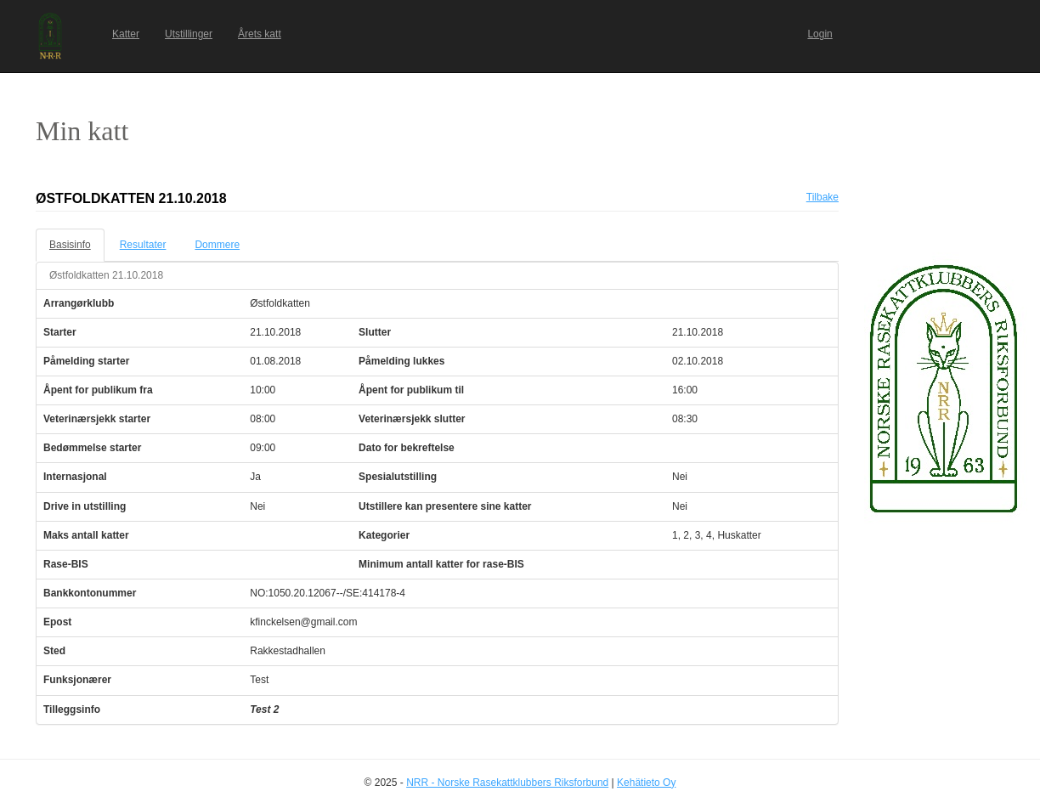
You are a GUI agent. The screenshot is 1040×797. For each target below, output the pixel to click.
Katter (125, 34)
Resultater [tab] (143, 245)
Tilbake (822, 197)
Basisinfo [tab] (70, 245)
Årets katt (259, 34)
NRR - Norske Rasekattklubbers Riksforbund (507, 783)
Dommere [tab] (217, 245)
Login (819, 34)
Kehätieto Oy (646, 783)
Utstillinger (188, 34)
